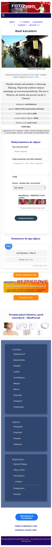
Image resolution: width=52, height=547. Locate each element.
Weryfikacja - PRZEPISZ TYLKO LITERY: (32, 204)
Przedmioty (19, 408)
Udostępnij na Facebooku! (26, 518)
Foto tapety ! (19, 476)
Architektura (19, 378)
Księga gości (19, 489)
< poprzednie (37, 22)
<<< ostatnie (24, 22)
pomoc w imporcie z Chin (26, 527)
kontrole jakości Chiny (26, 531)
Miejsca (17, 384)
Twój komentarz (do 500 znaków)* (29, 168)
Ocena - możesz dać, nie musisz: (29, 187)
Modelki (17, 366)
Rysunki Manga (20, 465)
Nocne (16, 390)
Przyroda (18, 396)
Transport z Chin (26, 299)
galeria (12, 22)
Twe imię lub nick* (29, 150)
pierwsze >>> (34, 25)
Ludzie (17, 372)
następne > (22, 25)
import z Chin (33, 77)
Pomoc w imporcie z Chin (26, 276)
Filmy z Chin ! (19, 471)
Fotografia (18, 427)
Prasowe (17, 439)
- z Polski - (18, 482)
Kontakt (17, 495)
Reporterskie (19, 361)
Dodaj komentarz (26, 219)
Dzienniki (18, 433)
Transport (18, 402)
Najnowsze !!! (19, 355)
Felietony (18, 445)
